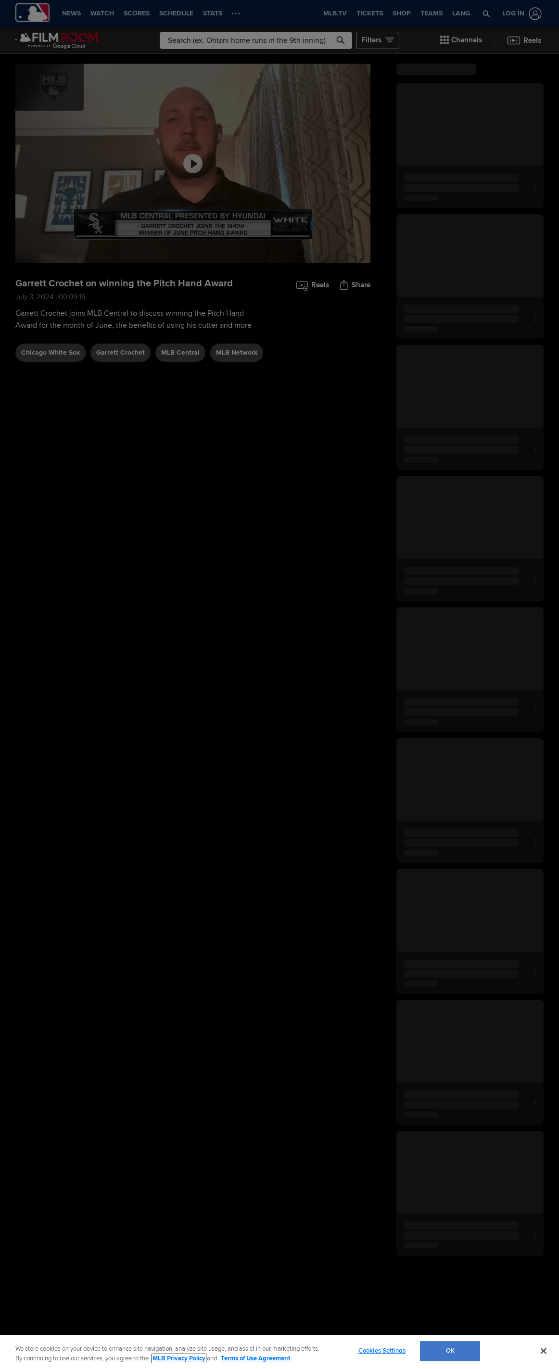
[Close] (543, 1350)
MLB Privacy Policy (178, 1358)
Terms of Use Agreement (255, 1358)
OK (450, 1351)
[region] (279, 1352)
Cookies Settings (382, 1351)
